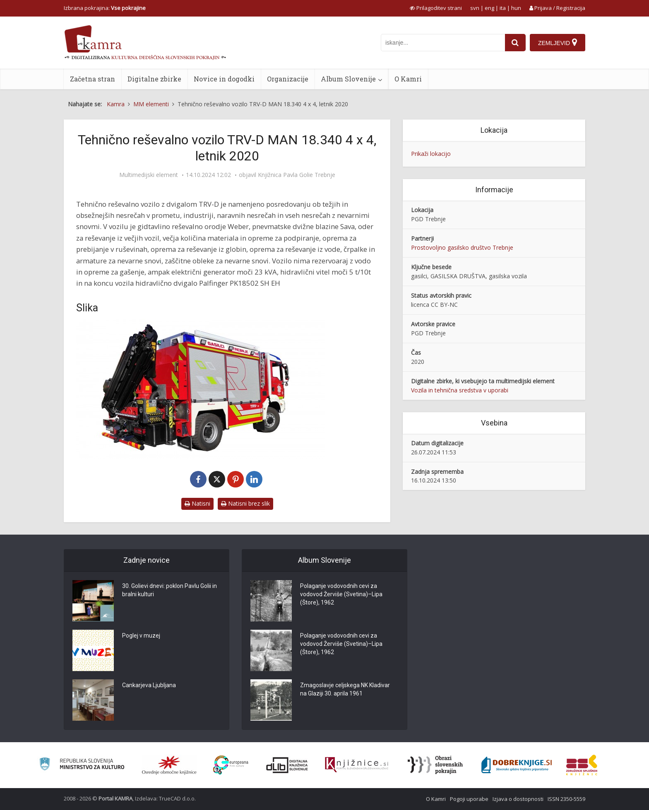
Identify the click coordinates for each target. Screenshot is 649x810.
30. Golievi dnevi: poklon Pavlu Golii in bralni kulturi (169, 590)
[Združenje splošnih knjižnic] (581, 765)
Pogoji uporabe (469, 799)
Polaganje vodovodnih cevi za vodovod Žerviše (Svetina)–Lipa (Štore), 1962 (341, 594)
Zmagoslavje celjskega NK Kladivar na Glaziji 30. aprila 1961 (345, 689)
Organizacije (287, 78)
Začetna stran (92, 78)
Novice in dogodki (224, 78)
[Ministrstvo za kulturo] (82, 765)
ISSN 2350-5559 (566, 799)
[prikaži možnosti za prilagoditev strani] (436, 8)
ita (503, 8)
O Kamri (408, 78)
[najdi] (515, 42)
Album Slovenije (348, 78)
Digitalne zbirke (154, 78)
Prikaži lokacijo (431, 154)
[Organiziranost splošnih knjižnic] (169, 765)
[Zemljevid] (557, 42)
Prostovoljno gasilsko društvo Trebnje (462, 247)
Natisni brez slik (245, 503)
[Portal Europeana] (231, 765)
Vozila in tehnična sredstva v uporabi (459, 390)
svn (474, 8)
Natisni (197, 503)
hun (516, 8)
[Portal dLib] (287, 765)
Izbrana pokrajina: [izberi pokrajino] (105, 8)
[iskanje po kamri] (443, 42)
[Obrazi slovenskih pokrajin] (435, 765)
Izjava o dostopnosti (518, 799)
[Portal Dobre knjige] (516, 765)
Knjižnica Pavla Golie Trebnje (296, 175)
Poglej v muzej (141, 636)
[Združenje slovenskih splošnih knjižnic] (356, 765)
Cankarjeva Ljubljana (149, 685)
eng (489, 8)
